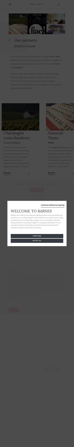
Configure (37, 236)
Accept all (37, 241)
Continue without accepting (52, 205)
